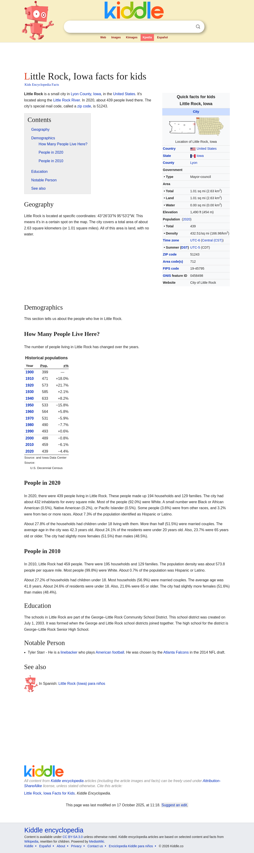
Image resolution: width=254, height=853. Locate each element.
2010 (30, 445)
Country (169, 148)
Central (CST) (212, 240)
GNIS (167, 275)
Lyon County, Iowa (86, 94)
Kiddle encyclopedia (67, 781)
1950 (30, 405)
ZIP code (170, 254)
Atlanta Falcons (176, 652)
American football (110, 652)
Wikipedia (31, 841)
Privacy (76, 846)
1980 (30, 425)
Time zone (171, 240)
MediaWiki (96, 841)
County (168, 163)
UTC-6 (195, 240)
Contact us (95, 846)
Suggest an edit (174, 805)
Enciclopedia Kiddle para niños (131, 846)
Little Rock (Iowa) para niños (82, 683)
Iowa (200, 156)
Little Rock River (66, 100)
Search (198, 26)
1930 (30, 392)
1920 (30, 385)
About (61, 846)
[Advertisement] (126, 55)
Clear (188, 27)
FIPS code (171, 268)
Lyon (193, 163)
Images (116, 37)
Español (162, 37)
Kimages (131, 37)
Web (103, 37)
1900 (30, 372)
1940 (30, 398)
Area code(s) (173, 261)
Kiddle (28, 846)
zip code (84, 106)
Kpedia (147, 37)
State (167, 156)
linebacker (69, 652)
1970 (30, 418)
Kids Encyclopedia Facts (42, 84)
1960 (30, 412)
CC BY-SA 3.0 (72, 837)
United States (206, 148)
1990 (30, 431)
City (196, 111)
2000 (30, 438)
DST (184, 247)
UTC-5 (195, 247)
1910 (30, 379)
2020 (186, 219)
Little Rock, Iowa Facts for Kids (49, 793)
